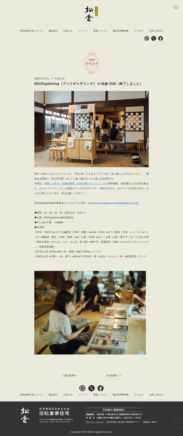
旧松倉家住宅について (31, 31)
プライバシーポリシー (95, 422)
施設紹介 (53, 31)
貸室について (100, 31)
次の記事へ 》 (114, 375)
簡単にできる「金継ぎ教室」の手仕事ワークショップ (74, 183)
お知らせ (68, 31)
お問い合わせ (156, 31)
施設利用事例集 (121, 31)
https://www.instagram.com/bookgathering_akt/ (113, 203)
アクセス (139, 31)
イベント (82, 31)
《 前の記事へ (69, 375)
